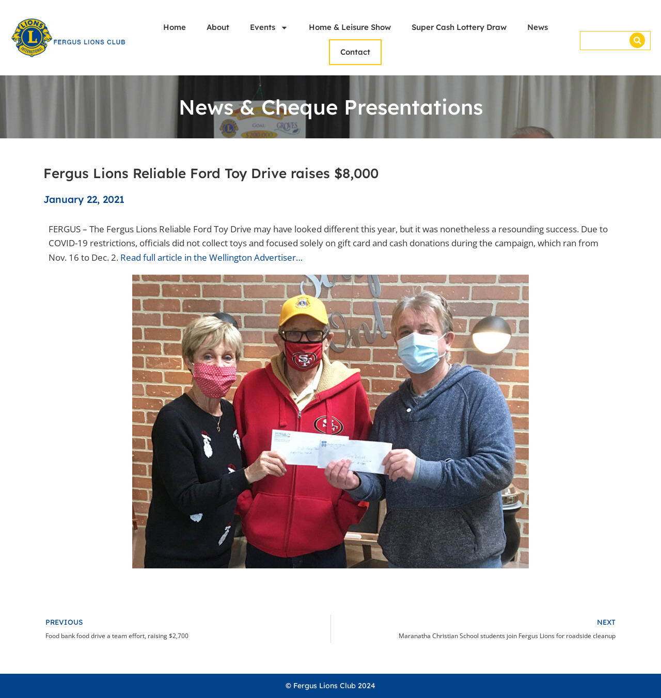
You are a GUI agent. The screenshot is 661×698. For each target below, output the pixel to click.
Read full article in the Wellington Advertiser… (211, 257)
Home (174, 27)
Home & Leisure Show (350, 27)
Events (269, 28)
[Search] (637, 40)
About (218, 27)
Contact (355, 52)
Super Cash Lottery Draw (459, 27)
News (537, 27)
